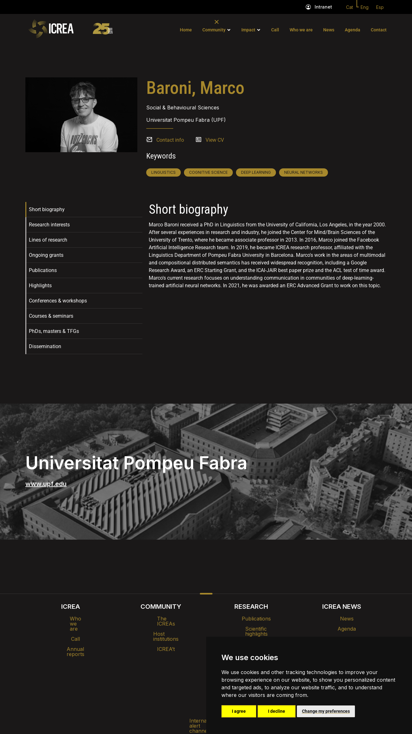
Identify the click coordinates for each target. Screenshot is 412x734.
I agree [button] (239, 711)
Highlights (40, 286)
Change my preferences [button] (326, 711)
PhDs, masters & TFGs (54, 331)
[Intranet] (308, 7)
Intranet (323, 7)
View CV (215, 140)
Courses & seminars (51, 316)
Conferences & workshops (58, 301)
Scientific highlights (251, 629)
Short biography (47, 209)
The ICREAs (160, 618)
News (328, 29)
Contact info (170, 140)
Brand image (184, 658)
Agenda (352, 29)
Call (275, 29)
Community (214, 29)
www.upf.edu (46, 484)
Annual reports (70, 639)
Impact (248, 29)
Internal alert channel (121, 675)
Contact (379, 29)
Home (186, 29)
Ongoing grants (46, 255)
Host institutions (161, 629)
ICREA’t (161, 639)
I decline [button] (276, 711)
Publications (43, 270)
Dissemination (45, 346)
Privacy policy (175, 675)
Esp (380, 7)
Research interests (49, 225)
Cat (349, 7)
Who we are (301, 29)
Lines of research (48, 240)
